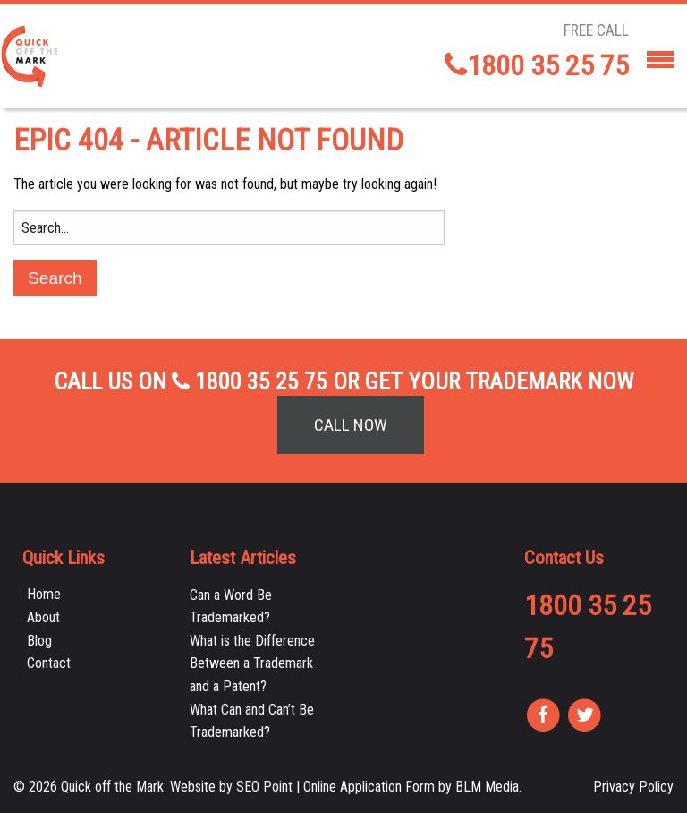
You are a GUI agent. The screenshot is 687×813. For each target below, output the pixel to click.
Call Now (350, 425)
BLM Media (487, 786)
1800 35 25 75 (537, 65)
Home (44, 594)
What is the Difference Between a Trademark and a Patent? (252, 663)
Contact (49, 663)
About (43, 617)
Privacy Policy (633, 786)
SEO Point (264, 786)
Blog (39, 640)
